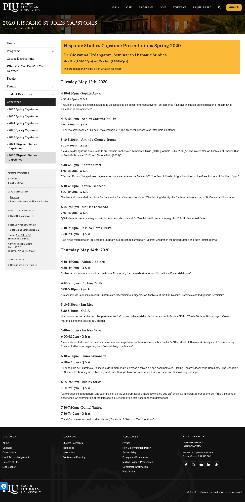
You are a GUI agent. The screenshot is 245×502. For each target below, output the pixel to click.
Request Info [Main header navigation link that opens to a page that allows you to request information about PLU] (202, 7)
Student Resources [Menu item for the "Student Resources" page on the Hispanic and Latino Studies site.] (19, 94)
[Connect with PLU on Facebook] (186, 464)
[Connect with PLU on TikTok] (216, 464)
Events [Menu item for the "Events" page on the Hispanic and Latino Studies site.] (11, 86)
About (6, 442)
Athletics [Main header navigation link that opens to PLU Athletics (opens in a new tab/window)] (179, 7)
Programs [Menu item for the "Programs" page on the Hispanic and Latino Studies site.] (13, 51)
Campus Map (10, 452)
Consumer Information (135, 466)
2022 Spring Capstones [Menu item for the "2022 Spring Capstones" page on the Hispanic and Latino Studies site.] (23, 137)
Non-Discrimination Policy (136, 447)
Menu (234, 7)
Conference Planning (74, 457)
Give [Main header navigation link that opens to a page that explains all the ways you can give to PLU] (163, 7)
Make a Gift (69, 452)
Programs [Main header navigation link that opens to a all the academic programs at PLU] (146, 7)
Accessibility (129, 452)
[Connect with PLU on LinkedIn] (208, 464)
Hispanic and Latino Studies (19, 28)
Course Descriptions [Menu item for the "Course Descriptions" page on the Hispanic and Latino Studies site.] (20, 59)
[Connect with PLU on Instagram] (193, 464)
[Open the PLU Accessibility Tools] (4, 486)
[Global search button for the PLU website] (219, 7)
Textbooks (68, 447)
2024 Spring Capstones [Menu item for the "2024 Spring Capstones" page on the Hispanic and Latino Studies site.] (23, 123)
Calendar (7, 447)
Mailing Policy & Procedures (137, 462)
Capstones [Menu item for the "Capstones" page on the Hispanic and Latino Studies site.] (14, 102)
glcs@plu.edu (22, 238)
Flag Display (128, 471)
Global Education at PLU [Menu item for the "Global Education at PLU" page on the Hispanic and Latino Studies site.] (22, 216)
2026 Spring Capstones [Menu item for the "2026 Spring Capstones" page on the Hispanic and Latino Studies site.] (23, 109)
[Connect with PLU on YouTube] (201, 464)
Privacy (126, 442)
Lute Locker (9, 466)
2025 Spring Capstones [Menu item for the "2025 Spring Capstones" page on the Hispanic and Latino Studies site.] (23, 116)
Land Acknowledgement (16, 457)
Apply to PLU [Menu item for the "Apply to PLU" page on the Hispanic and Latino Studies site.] (17, 182)
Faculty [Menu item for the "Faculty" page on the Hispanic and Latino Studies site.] (12, 78)
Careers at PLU (11, 462)
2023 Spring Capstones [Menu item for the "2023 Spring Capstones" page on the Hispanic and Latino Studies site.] (23, 130)
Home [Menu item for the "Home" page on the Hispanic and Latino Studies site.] (11, 43)
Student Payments (73, 442)
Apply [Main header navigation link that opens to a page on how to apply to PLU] (115, 7)
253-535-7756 (23, 235)
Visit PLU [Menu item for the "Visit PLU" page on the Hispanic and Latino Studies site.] (14, 178)
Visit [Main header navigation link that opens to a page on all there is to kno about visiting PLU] (129, 7)
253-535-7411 (189, 452)
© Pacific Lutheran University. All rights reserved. (214, 492)
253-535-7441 (204, 456)
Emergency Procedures (135, 457)
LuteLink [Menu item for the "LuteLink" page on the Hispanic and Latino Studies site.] (14, 197)
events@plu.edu (205, 452)
